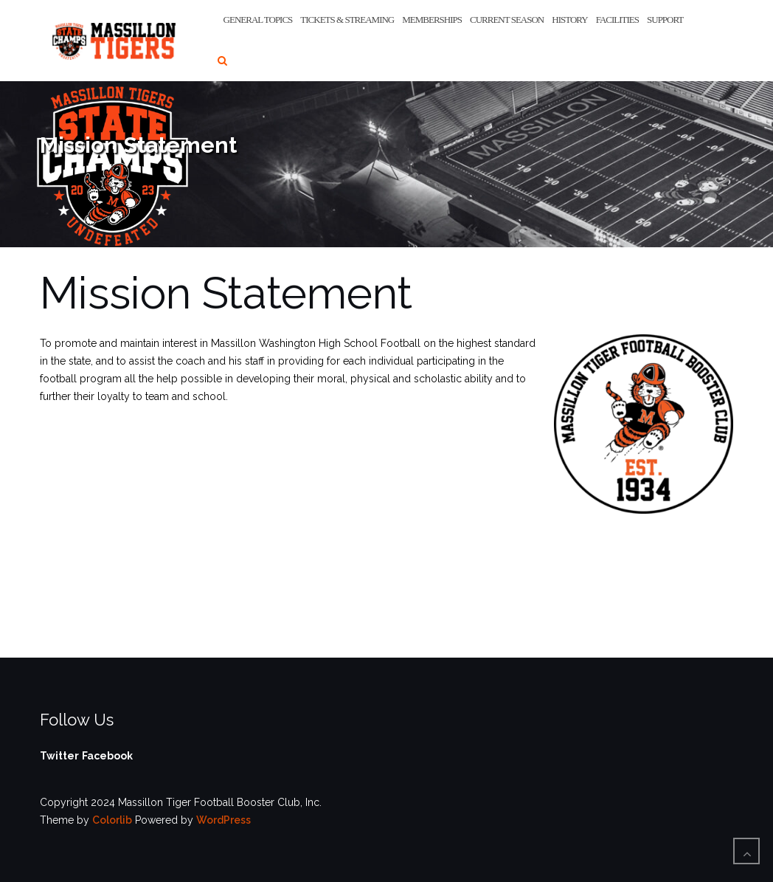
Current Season (507, 19)
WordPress (223, 820)
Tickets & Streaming (347, 19)
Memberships (432, 19)
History (569, 19)
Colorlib (112, 820)
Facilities (617, 19)
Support (665, 19)
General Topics (258, 19)
